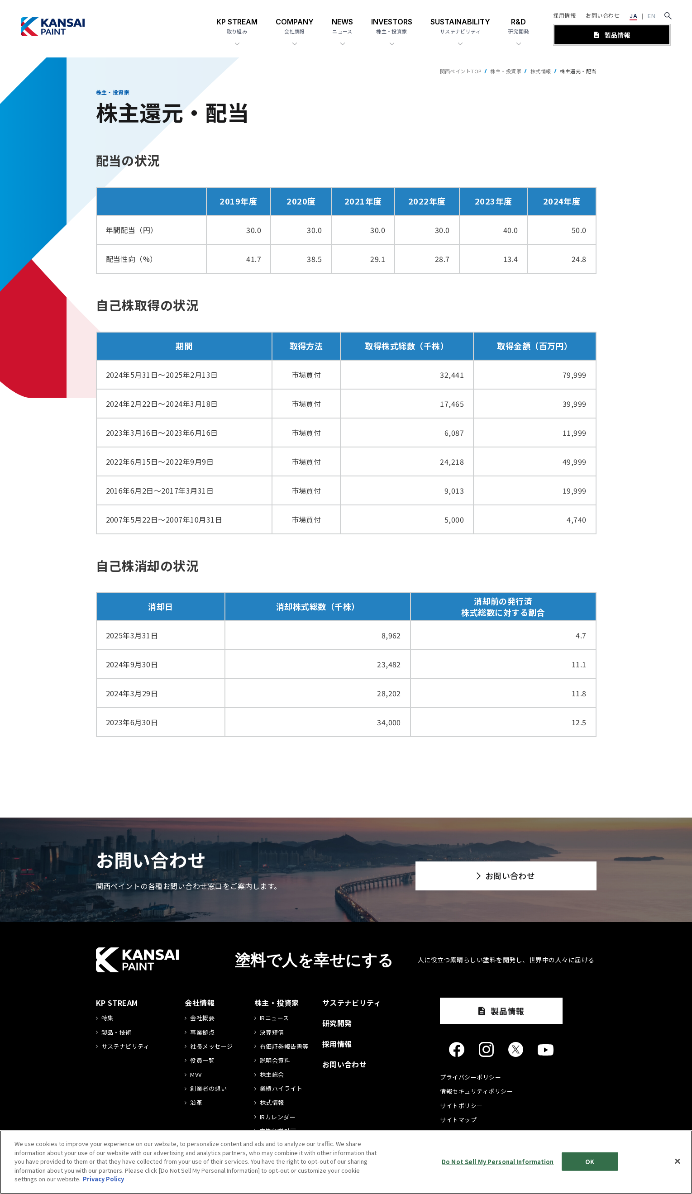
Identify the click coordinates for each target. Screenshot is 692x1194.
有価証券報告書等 (284, 1046)
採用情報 (564, 15)
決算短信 (272, 1032)
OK (589, 1162)
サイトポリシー (461, 1105)
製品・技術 (116, 1032)
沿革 (196, 1103)
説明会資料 (275, 1060)
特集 (107, 1018)
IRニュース (274, 1018)
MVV (195, 1074)
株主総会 (272, 1074)
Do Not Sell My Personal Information (498, 1162)
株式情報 (540, 71)
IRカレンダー (278, 1117)
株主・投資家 (505, 71)
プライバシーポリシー (470, 1077)
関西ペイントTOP (461, 71)
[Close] (677, 1162)
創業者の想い (208, 1089)
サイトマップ (458, 1119)
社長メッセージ (211, 1046)
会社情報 (200, 1002)
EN (651, 16)
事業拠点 (202, 1032)
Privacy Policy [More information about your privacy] (103, 1180)
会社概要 (202, 1018)
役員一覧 (202, 1060)
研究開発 (337, 1023)
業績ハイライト (281, 1089)
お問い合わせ (603, 15)
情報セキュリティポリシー (476, 1091)
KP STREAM (117, 1002)
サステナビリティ (125, 1046)
